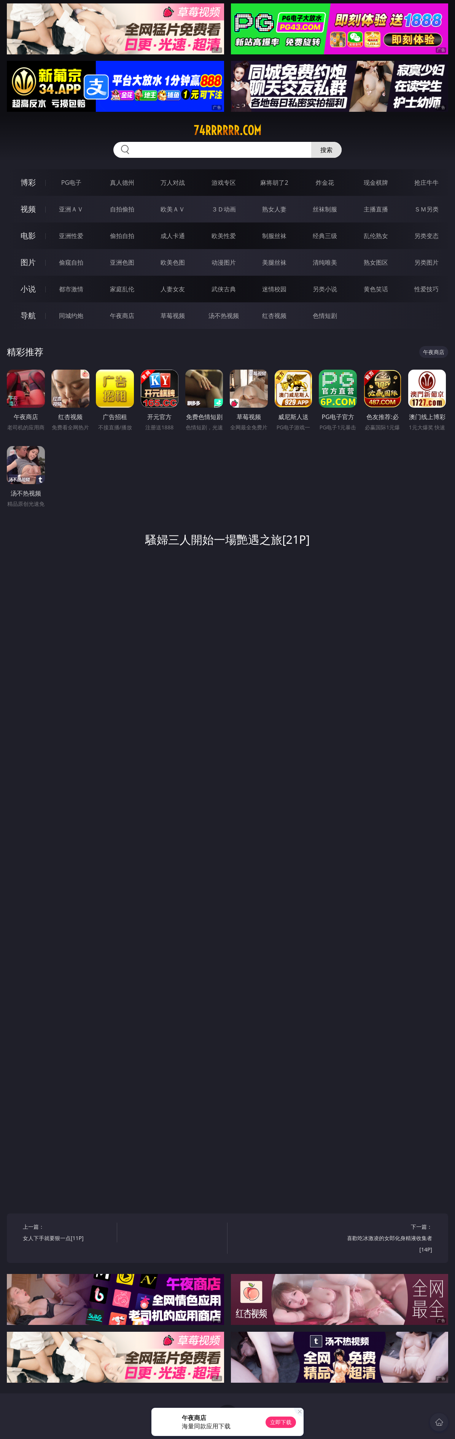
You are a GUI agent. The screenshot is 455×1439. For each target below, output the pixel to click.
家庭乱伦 (122, 289)
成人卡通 (173, 236)
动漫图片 (224, 262)
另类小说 (325, 289)
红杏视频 (274, 315)
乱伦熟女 (376, 236)
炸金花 (325, 182)
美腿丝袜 (274, 262)
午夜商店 (122, 315)
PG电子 (71, 182)
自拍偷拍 (122, 209)
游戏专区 (224, 182)
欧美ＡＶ (173, 209)
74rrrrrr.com (227, 130)
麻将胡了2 (274, 182)
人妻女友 (173, 289)
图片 (28, 262)
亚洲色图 (122, 262)
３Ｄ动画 (224, 209)
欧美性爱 (224, 236)
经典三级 (325, 236)
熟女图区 (376, 262)
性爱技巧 (426, 289)
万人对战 (173, 182)
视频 (28, 209)
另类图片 (426, 262)
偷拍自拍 (122, 236)
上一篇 (67, 1233)
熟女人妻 (274, 209)
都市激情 (71, 289)
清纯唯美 (325, 262)
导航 (28, 315)
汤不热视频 (223, 315)
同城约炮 (71, 315)
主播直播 (376, 209)
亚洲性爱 (71, 236)
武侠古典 (224, 289)
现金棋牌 (376, 182)
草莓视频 (173, 315)
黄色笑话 (376, 289)
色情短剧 (325, 315)
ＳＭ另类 (426, 209)
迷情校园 (274, 289)
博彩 (28, 182)
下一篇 (387, 1239)
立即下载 (280, 1422)
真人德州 (122, 182)
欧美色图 (173, 262)
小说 (28, 289)
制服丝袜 (274, 236)
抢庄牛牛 (426, 182)
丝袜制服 (325, 209)
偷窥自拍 (71, 262)
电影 (28, 235)
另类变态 (426, 236)
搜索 (326, 150)
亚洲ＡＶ (71, 209)
